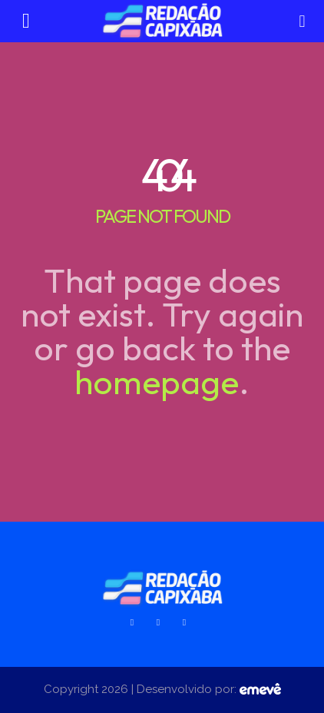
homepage (156, 381)
